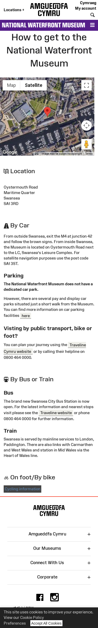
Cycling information (23, 489)
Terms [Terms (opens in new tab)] (89, 153)
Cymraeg (88, 3)
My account (85, 8)
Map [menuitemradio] (11, 85)
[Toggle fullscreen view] (86, 85)
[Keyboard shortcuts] (36, 154)
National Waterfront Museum (43, 25)
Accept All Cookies (46, 623)
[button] (47, 112)
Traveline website (56, 412)
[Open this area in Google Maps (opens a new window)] (10, 152)
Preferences (15, 623)
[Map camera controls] (86, 125)
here (26, 315)
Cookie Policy (32, 617)
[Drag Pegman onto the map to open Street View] (86, 144)
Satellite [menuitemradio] (33, 85)
